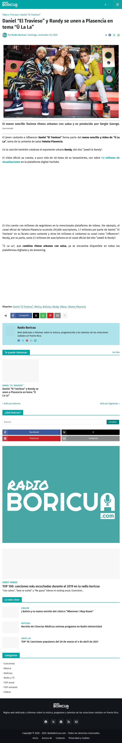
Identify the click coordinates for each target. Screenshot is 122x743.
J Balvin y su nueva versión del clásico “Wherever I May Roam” (57, 611)
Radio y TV (9, 678)
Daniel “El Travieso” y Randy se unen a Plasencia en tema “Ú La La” (20, 392)
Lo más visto (12, 599)
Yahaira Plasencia (77, 307)
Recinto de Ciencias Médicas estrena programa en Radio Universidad (61, 626)
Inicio (35, 738)
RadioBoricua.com (56, 733)
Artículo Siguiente (109, 403)
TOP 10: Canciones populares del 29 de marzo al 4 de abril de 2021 (59, 641)
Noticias (47, 307)
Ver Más (116, 352)
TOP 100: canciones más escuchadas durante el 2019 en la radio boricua (51, 586)
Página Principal (10, 15)
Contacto (60, 738)
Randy (55, 307)
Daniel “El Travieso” (30, 15)
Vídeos (63, 307)
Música (37, 307)
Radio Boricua (26, 327)
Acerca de (47, 738)
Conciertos (9, 663)
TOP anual (9, 682)
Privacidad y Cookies (79, 738)
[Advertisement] (61, 278)
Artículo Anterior (12, 403)
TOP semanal (10, 687)
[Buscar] (61, 422)
